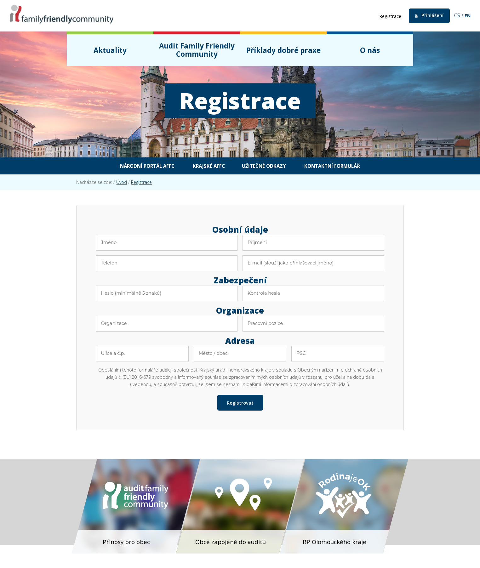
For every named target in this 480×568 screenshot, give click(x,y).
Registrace (385, 16)
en (467, 15)
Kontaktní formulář (347, 166)
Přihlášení (430, 15)
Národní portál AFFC (133, 166)
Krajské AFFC (204, 166)
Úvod (121, 183)
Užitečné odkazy (267, 166)
